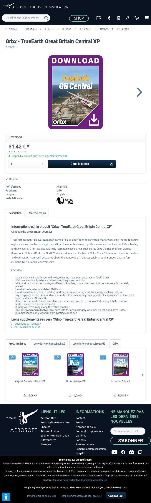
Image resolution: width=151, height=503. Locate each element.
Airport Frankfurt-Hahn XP (30, 381)
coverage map (46, 244)
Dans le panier (92, 163)
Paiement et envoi (86, 444)
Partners (81, 440)
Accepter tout (115, 495)
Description (15, 213)
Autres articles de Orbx (25, 326)
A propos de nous (86, 426)
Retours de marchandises (55, 422)
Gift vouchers (48, 440)
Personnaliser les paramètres (41, 496)
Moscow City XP (120, 381)
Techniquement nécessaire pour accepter (81, 496)
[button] (6, 497)
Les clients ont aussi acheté (49, 343)
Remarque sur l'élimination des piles (91, 451)
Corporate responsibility (89, 431)
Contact (80, 418)
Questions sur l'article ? (26, 323)
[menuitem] (26, 18)
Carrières (81, 435)
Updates (45, 426)
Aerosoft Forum (50, 431)
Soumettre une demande (55, 435)
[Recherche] (46, 18)
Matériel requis (37, 213)
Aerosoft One (48, 418)
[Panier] (137, 17)
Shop (79, 18)
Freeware (46, 444)
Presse (79, 422)
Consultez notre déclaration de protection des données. (79, 480)
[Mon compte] (128, 17)
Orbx (115, 343)
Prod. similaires (17, 343)
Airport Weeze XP (75, 381)
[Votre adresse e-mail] (127, 431)
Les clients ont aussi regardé (88, 343)
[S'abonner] (130, 441)
